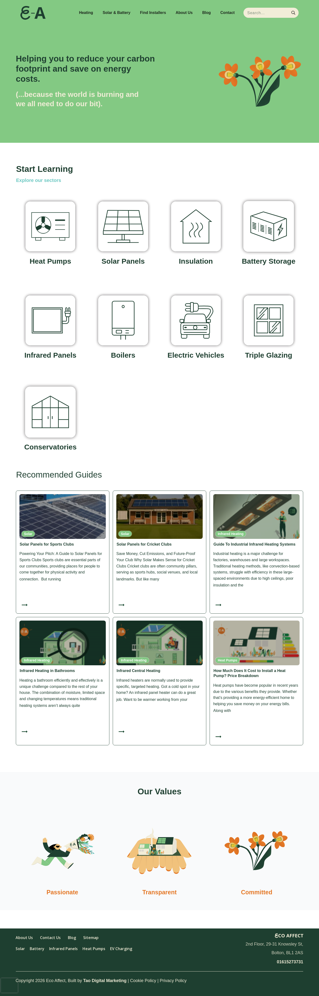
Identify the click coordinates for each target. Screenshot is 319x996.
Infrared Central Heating (138, 671)
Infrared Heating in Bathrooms (47, 671)
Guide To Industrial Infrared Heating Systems (254, 544)
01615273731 (290, 961)
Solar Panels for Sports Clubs (47, 544)
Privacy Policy (173, 980)
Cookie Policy (143, 980)
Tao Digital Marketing (105, 980)
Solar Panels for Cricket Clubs (144, 544)
